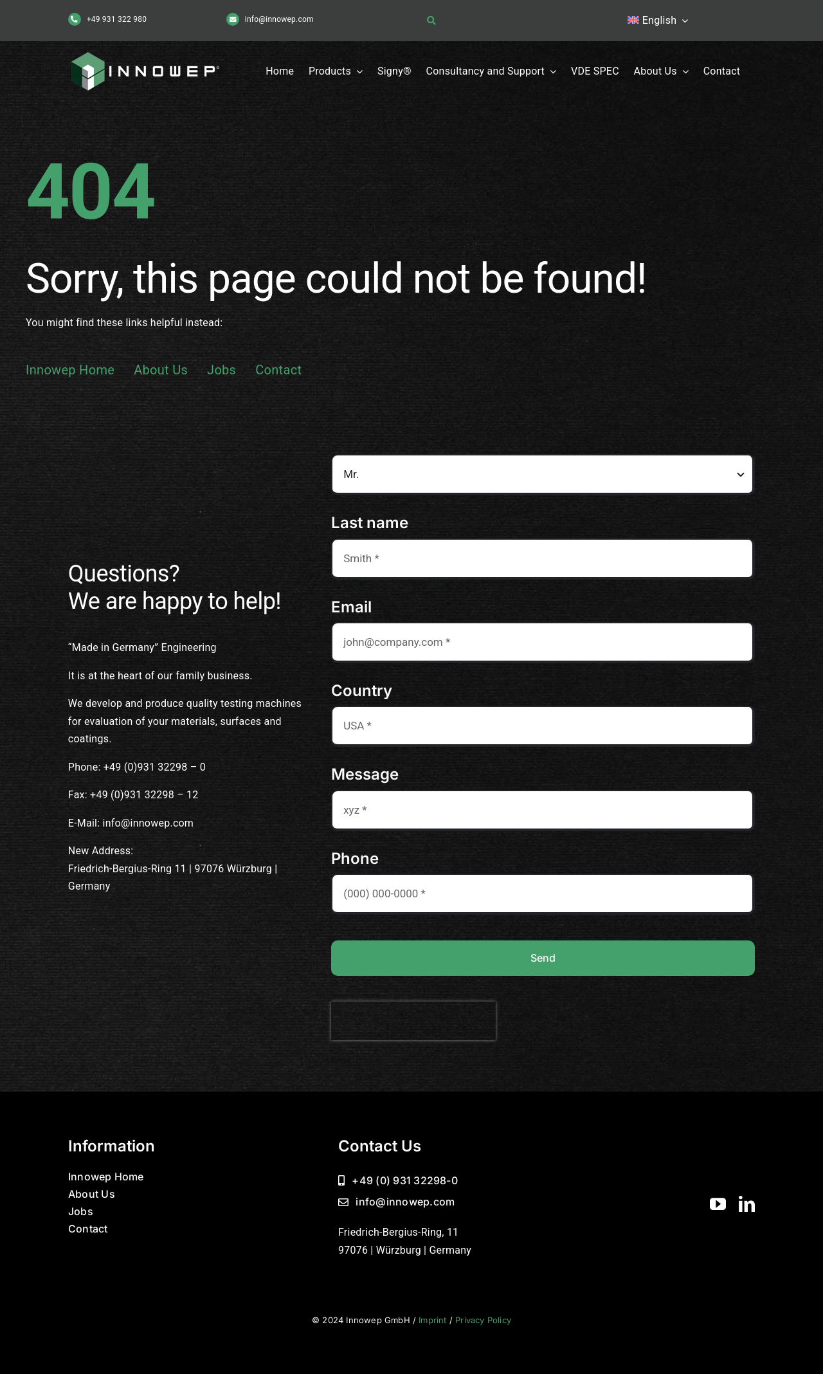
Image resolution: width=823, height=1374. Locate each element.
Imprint (432, 1320)
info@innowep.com (279, 19)
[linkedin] (747, 1204)
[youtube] (718, 1204)
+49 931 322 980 (117, 19)
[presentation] (413, 1021)
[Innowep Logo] (147, 52)
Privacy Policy (483, 1320)
